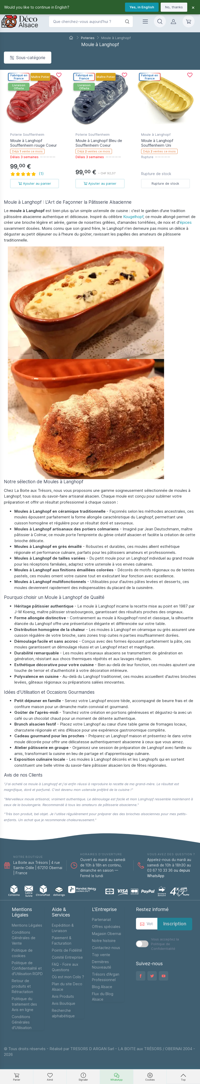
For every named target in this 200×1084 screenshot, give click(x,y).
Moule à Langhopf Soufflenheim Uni (157, 143)
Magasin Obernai (106, 933)
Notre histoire (104, 940)
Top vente (101, 954)
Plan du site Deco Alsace (67, 987)
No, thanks (174, 7)
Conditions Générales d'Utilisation (22, 1022)
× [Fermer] (193, 7)
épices (186, 222)
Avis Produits (63, 996)
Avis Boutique (63, 1003)
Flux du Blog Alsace (102, 996)
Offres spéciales (106, 926)
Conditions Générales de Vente (23, 937)
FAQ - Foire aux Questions (65, 967)
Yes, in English (141, 7)
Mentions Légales (27, 925)
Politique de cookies (22, 953)
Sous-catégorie (27, 57)
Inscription (174, 923)
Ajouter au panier (34, 183)
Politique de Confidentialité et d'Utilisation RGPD (27, 968)
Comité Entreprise (67, 957)
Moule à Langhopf (156, 134)
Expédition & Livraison (63, 928)
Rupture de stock (165, 183)
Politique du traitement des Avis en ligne (24, 1004)
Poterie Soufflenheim (27, 134)
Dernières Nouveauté (101, 964)
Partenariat (101, 919)
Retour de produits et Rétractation (22, 986)
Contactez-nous (106, 947)
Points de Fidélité (67, 950)
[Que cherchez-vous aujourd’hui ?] (91, 21)
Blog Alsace (102, 986)
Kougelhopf (133, 216)
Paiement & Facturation (61, 940)
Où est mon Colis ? (68, 977)
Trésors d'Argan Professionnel (105, 977)
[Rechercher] (127, 21)
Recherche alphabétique (63, 1013)
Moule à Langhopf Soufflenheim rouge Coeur (33, 143)
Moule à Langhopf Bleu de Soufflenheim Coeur (99, 143)
